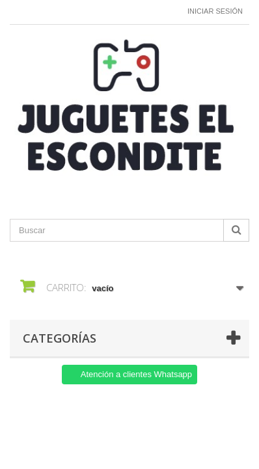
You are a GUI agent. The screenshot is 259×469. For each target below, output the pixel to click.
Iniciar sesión (215, 11)
